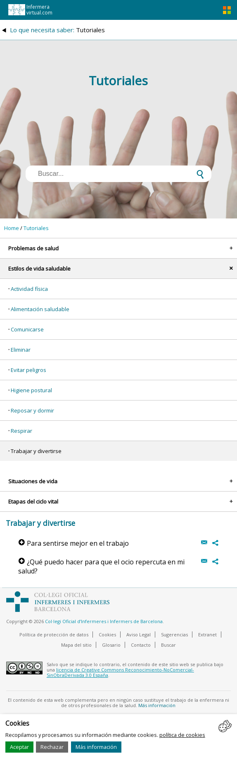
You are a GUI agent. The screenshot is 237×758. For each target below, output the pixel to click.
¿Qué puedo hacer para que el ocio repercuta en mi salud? (101, 566)
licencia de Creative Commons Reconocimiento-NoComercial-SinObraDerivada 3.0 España (120, 672)
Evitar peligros (28, 370)
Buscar (168, 645)
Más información (96, 747)
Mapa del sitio (76, 645)
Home (11, 228)
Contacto (141, 645)
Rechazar (52, 747)
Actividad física (29, 289)
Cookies (107, 634)
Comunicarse (27, 329)
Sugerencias (174, 634)
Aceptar (19, 747)
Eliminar (21, 349)
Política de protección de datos (53, 634)
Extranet (207, 634)
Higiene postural (31, 390)
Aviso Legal (138, 634)
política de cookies (182, 735)
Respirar (21, 430)
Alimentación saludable (40, 309)
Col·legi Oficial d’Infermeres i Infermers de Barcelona (104, 621)
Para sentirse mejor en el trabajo (73, 543)
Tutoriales (36, 228)
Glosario (111, 645)
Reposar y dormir (32, 410)
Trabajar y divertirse (36, 451)
